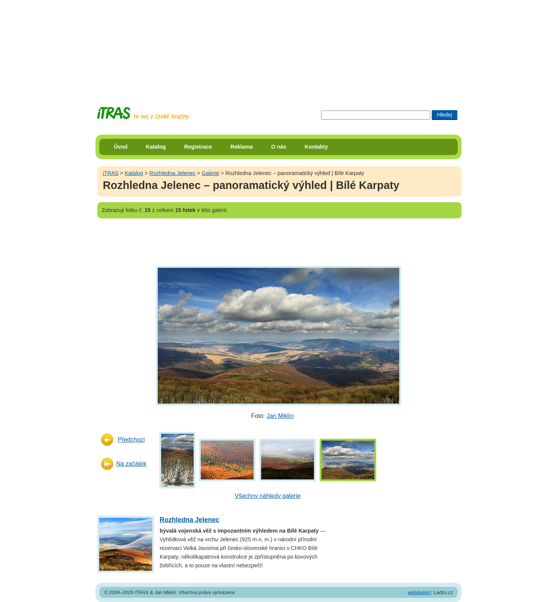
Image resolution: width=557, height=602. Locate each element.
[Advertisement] (278, 47)
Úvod (121, 147)
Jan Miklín (280, 416)
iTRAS (110, 173)
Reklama (242, 147)
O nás (278, 147)
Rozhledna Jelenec (172, 173)
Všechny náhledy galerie (267, 496)
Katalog (156, 147)
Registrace (198, 147)
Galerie (210, 173)
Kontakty (316, 147)
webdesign (419, 592)
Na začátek (131, 464)
